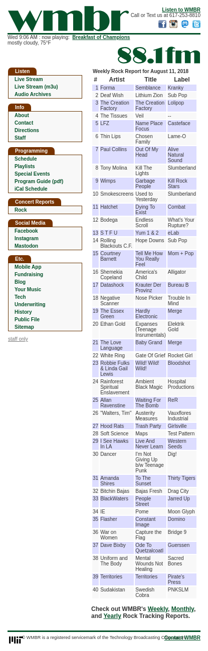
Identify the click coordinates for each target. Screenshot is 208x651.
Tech (20, 297)
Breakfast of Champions (101, 37)
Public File (27, 319)
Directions (27, 130)
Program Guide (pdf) (39, 181)
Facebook (26, 231)
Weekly (158, 608)
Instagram (27, 238)
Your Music (28, 289)
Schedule (26, 159)
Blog (20, 282)
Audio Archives (33, 94)
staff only (18, 339)
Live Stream (29, 79)
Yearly (112, 615)
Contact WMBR (182, 637)
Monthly (182, 608)
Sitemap (24, 327)
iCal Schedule (31, 189)
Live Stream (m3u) (36, 87)
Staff (20, 138)
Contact (24, 123)
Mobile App (28, 267)
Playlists (25, 166)
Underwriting (30, 304)
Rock (21, 210)
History (23, 312)
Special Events (32, 174)
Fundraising (29, 274)
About (22, 115)
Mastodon (26, 246)
